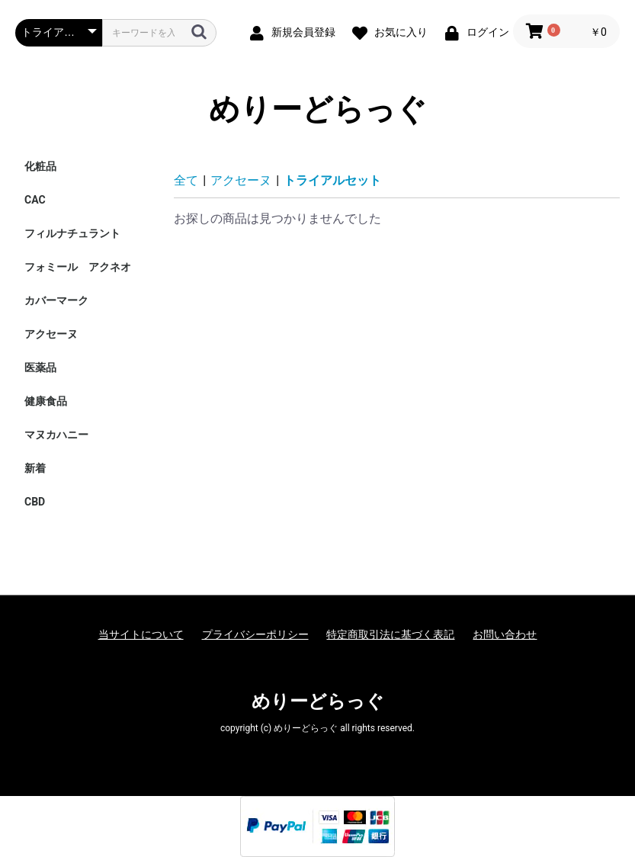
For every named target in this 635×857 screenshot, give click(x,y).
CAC (35, 200)
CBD (34, 502)
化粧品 (40, 166)
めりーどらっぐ (318, 110)
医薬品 (40, 367)
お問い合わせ (505, 634)
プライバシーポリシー (255, 634)
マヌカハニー (56, 434)
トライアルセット (332, 180)
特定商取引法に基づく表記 (390, 634)
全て (186, 180)
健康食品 (45, 401)
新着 (35, 468)
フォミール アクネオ (77, 267)
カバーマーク (56, 300)
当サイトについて (141, 634)
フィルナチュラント (72, 233)
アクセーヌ (51, 334)
